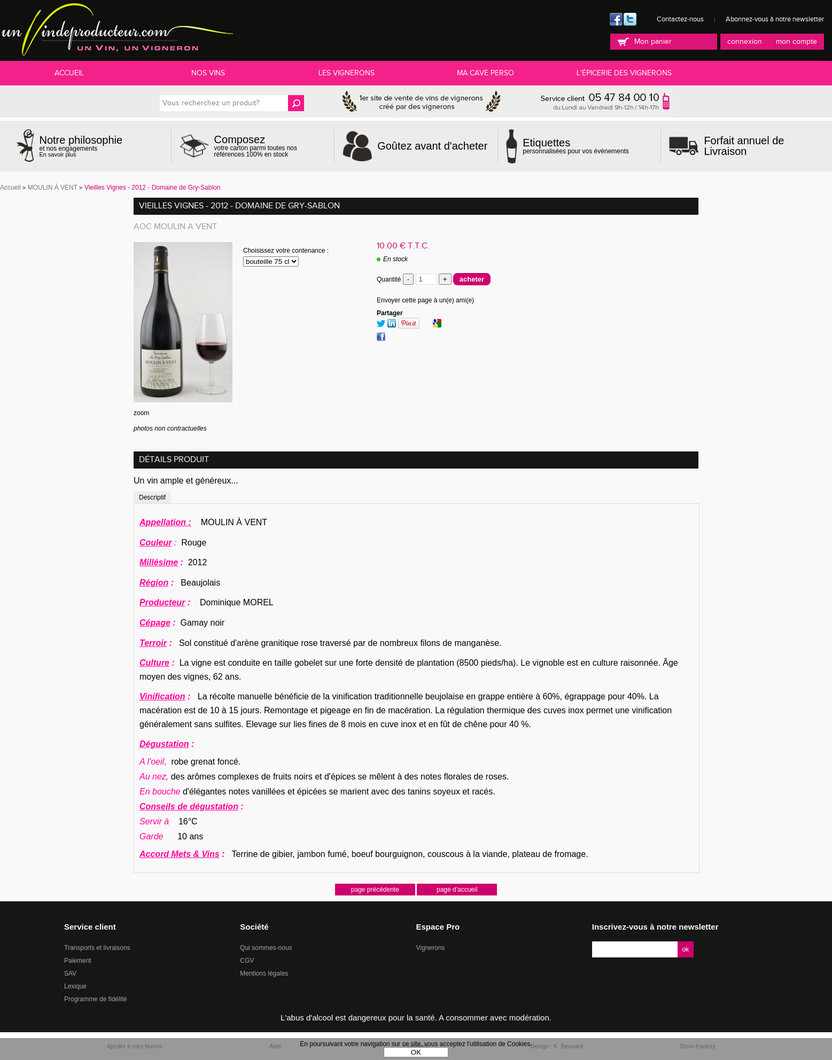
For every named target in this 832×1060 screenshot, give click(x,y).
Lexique (75, 986)
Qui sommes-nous (266, 948)
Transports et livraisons (97, 948)
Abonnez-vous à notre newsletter (775, 19)
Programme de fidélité (95, 999)
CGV (247, 960)
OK (416, 1052)
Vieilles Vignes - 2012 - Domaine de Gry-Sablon (239, 206)
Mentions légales (264, 973)
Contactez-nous (680, 19)
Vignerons (430, 948)
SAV (70, 973)
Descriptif (152, 497)
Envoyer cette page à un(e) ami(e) (425, 300)
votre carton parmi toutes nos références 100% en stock (270, 146)
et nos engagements (81, 146)
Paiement (77, 960)
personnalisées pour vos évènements (576, 145)
